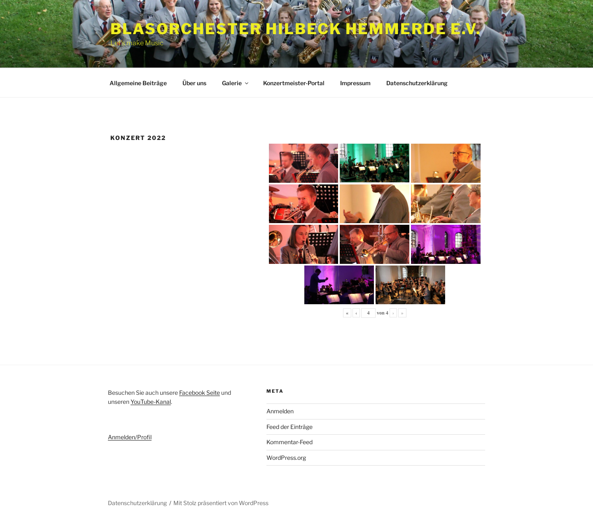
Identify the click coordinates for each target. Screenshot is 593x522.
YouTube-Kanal (151, 401)
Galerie (236, 82)
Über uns (194, 82)
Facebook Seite (199, 392)
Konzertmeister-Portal (294, 82)
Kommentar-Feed (289, 441)
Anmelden (280, 411)
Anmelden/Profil (130, 436)
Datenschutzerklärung (417, 82)
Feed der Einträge (289, 426)
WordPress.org (286, 457)
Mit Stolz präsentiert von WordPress (220, 502)
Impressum (355, 82)
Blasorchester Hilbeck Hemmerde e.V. (295, 29)
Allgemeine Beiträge (138, 82)
